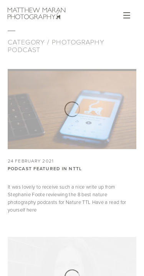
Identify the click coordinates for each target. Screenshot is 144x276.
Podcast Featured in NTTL (45, 168)
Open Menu (126, 15)
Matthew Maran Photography (36, 13)
